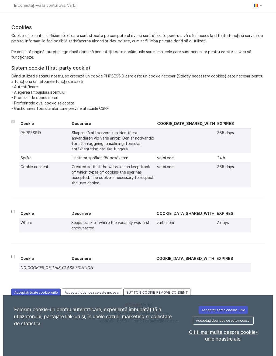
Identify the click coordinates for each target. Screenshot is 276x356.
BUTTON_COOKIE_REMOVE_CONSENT (157, 292)
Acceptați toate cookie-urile (36, 292)
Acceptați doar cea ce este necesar (92, 292)
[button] (258, 5)
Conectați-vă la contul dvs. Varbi (45, 5)
